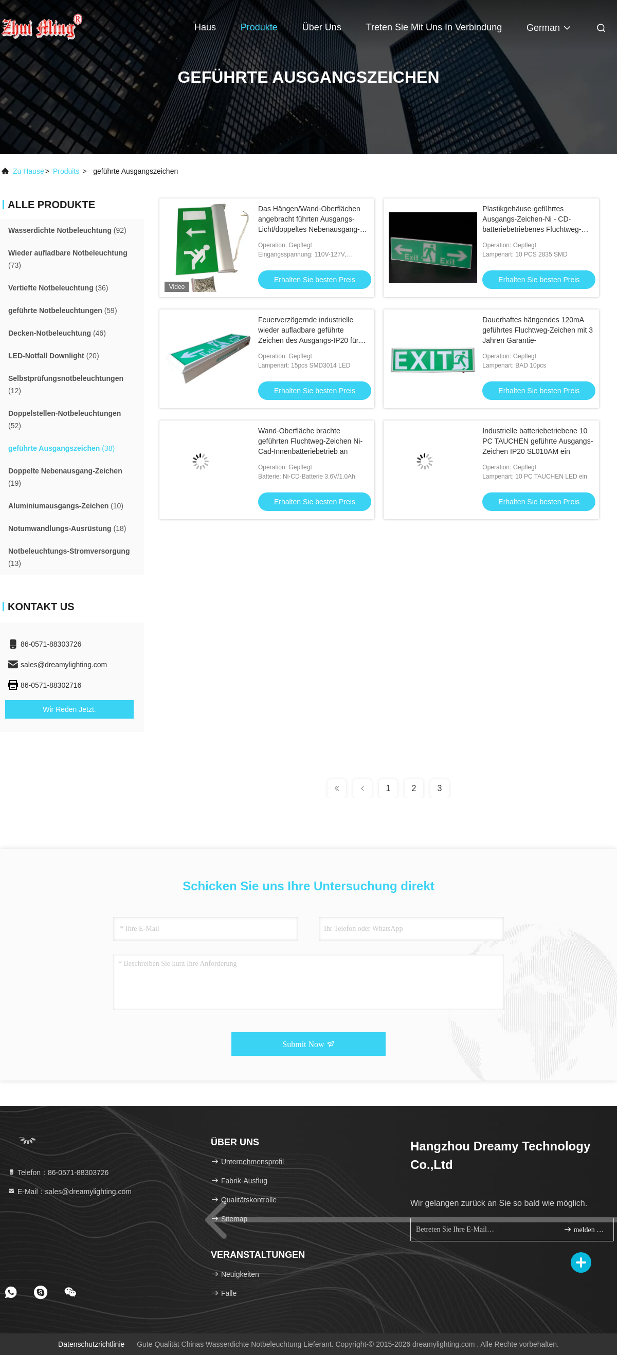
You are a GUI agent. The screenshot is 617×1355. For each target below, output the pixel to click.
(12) (65, 384)
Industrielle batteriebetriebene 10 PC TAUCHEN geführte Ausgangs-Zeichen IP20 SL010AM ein (537, 441)
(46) (57, 333)
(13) (69, 557)
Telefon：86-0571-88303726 (57, 1172)
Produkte (259, 27)
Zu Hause (28, 171)
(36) (58, 288)
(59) (62, 310)
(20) (53, 356)
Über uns (321, 27)
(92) (67, 230)
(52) (64, 419)
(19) (65, 477)
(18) (67, 528)
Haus (205, 27)
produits (66, 171)
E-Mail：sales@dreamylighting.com (69, 1191)
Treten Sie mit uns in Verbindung (434, 27)
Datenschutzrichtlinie (91, 1344)
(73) (68, 259)
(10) (65, 506)
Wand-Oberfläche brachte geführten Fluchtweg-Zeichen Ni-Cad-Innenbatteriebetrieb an (310, 441)
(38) (61, 448)
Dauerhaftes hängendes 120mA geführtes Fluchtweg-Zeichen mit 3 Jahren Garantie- (537, 330)
